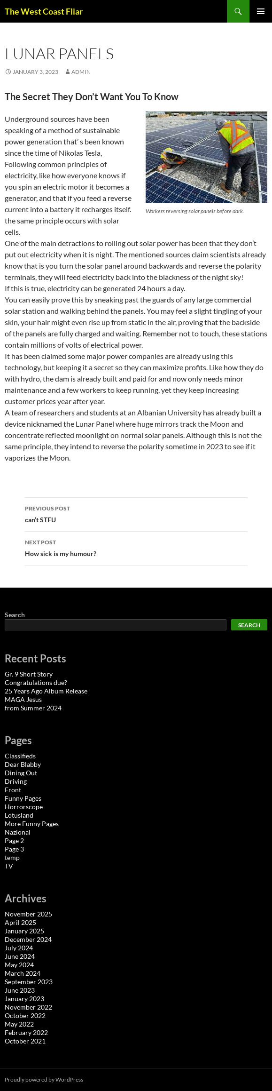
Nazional (18, 832)
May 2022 (19, 1024)
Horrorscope (24, 807)
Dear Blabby (23, 764)
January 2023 (24, 999)
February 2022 (26, 1032)
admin (81, 71)
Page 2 (14, 840)
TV (9, 866)
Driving (16, 781)
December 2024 (28, 939)
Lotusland (19, 815)
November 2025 (28, 914)
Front (13, 790)
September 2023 (29, 982)
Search (15, 615)
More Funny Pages (32, 824)
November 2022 (28, 1007)
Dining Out (21, 773)
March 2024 (22, 973)
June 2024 (20, 956)
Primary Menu (260, 11)
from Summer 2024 (33, 708)
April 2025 (20, 922)
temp (12, 857)
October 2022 (25, 1015)
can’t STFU (136, 513)
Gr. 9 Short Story (29, 674)
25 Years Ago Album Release (46, 691)
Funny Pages (23, 798)
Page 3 (14, 849)
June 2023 (20, 990)
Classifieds (20, 756)
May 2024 (19, 965)
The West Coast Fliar (44, 11)
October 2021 (25, 1041)
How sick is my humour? (136, 547)
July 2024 (19, 948)
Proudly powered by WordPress (44, 1079)
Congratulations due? (36, 682)
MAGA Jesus (23, 699)
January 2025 (24, 931)
